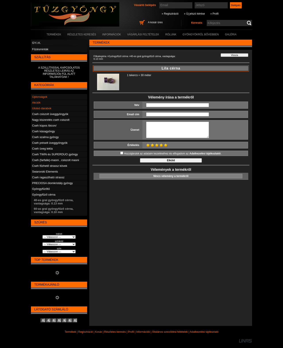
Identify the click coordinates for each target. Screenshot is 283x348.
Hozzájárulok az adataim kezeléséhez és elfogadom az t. (173, 153)
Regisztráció (85, 331)
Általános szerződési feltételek (170, 331)
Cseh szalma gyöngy (45, 137)
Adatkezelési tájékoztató (204, 331)
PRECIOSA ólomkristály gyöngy (52, 183)
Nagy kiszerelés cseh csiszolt (50, 119)
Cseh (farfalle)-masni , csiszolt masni (55, 160)
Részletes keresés (115, 331)
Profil (131, 331)
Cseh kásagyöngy (43, 131)
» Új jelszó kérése (194, 13)
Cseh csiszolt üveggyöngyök (50, 114)
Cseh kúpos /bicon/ (44, 125)
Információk (143, 331)
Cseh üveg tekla (42, 148)
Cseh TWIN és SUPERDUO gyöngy (55, 154)
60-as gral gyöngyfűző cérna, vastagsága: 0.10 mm (53, 210)
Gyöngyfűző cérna (43, 194)
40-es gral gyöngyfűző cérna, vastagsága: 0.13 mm (53, 201)
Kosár (98, 331)
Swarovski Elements (45, 171)
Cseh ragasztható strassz (48, 177)
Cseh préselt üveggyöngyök (49, 142)
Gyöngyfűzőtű (41, 188)
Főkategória (100, 56)
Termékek (70, 331)
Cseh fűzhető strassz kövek (49, 165)
